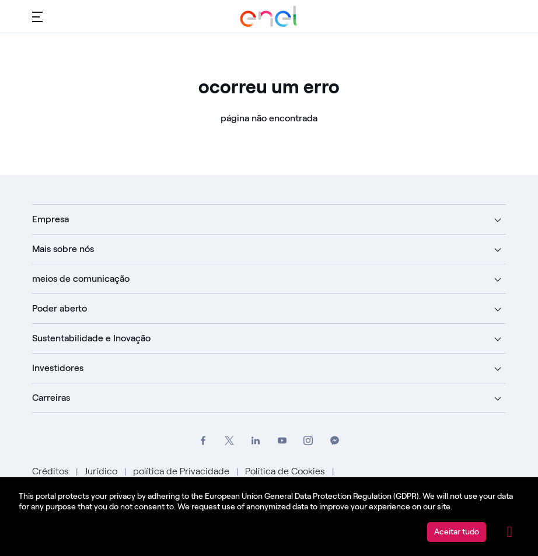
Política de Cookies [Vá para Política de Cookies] (286, 471)
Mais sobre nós (63, 248)
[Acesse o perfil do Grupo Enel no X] (229, 441)
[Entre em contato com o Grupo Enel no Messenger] (335, 441)
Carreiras (51, 397)
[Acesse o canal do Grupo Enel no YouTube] (282, 441)
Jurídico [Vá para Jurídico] (102, 471)
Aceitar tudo (456, 532)
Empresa (50, 219)
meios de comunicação (81, 278)
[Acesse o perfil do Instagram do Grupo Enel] (308, 441)
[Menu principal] (37, 16)
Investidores (57, 367)
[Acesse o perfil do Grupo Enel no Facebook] (203, 441)
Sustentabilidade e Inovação (91, 338)
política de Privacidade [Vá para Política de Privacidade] (182, 471)
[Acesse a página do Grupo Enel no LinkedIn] (256, 441)
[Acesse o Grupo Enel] (269, 16)
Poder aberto (59, 308)
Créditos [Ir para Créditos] (51, 471)
